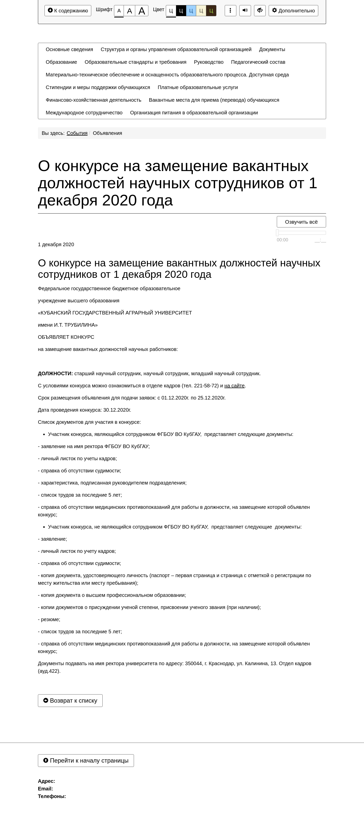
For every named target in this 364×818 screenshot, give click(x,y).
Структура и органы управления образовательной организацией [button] (176, 49)
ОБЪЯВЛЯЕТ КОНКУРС (66, 337)
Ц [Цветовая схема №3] (191, 10)
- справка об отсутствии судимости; (79, 470)
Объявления (107, 133)
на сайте (234, 385)
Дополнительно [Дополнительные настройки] (293, 10)
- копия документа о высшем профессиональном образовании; (112, 595)
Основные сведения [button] (69, 49)
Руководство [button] (208, 62)
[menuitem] (69, 49)
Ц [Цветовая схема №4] (201, 10)
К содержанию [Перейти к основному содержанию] (68, 10)
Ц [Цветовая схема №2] (181, 10)
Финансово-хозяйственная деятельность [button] (93, 100)
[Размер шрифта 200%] (141, 10)
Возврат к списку (70, 700)
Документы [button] (272, 49)
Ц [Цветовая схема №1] (171, 12)
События (77, 133)
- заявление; (52, 539)
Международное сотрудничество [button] (84, 112)
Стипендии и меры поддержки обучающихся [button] (98, 87)
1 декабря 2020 (56, 244)
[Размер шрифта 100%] (119, 10)
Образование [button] (61, 62)
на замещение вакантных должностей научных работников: (108, 349)
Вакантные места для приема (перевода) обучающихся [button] (214, 100)
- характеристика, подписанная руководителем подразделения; (112, 483)
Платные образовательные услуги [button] (198, 87)
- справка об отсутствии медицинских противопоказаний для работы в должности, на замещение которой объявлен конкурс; (174, 510)
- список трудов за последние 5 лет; (80, 495)
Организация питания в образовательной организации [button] (194, 112)
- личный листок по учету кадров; (77, 551)
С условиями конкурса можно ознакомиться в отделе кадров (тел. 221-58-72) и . (142, 385)
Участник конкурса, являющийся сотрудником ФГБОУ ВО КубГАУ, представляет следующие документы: (170, 434)
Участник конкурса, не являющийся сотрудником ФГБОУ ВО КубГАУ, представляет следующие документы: (175, 527)
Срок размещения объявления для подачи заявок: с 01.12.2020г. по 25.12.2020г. (132, 398)
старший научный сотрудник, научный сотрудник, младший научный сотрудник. (149, 373)
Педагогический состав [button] (258, 62)
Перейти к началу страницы (86, 760)
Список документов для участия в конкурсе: (89, 422)
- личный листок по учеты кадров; (77, 458)
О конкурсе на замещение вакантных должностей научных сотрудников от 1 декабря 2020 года (177, 183)
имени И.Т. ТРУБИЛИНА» (68, 325)
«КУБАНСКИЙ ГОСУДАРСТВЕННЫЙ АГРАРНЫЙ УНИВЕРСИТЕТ (115, 313)
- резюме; (49, 619)
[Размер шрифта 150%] (129, 10)
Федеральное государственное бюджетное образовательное (109, 288)
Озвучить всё (301, 222)
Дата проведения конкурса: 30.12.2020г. (84, 410)
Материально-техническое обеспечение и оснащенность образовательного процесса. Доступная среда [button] (167, 74)
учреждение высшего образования (78, 300)
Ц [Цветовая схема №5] (211, 10)
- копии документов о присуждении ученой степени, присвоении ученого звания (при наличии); (149, 607)
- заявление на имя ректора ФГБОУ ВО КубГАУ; (94, 446)
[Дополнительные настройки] (260, 10)
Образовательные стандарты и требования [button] (136, 62)
